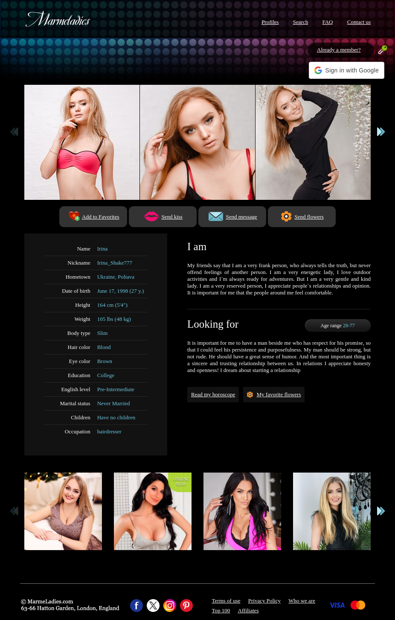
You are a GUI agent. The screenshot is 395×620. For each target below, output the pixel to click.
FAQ (327, 22)
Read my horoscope (213, 394)
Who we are (301, 600)
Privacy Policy (264, 600)
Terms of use (226, 600)
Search (300, 22)
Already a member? (339, 49)
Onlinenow (181, 482)
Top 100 (221, 610)
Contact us (359, 22)
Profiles (270, 22)
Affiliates (248, 610)
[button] (346, 70)
